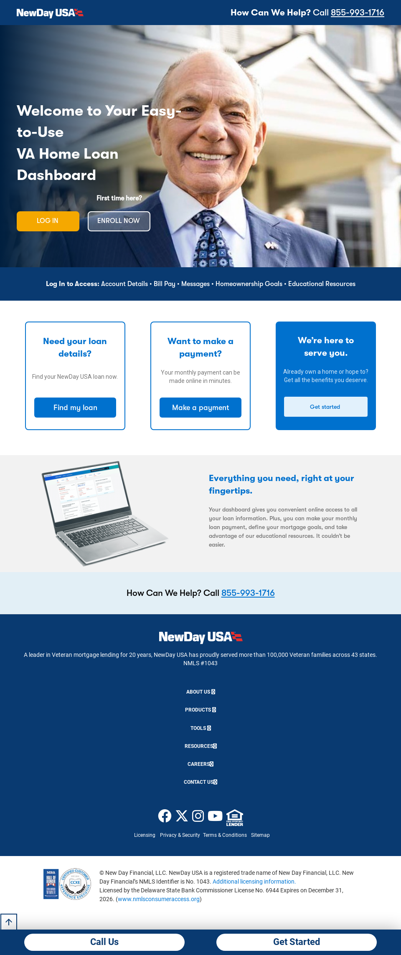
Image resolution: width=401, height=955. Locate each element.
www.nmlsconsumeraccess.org (159, 899)
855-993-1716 (357, 13)
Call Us (104, 942)
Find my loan (75, 407)
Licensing (144, 835)
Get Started (296, 942)
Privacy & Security (180, 835)
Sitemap (260, 835)
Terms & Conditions (225, 835)
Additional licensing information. (254, 881)
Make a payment (200, 407)
